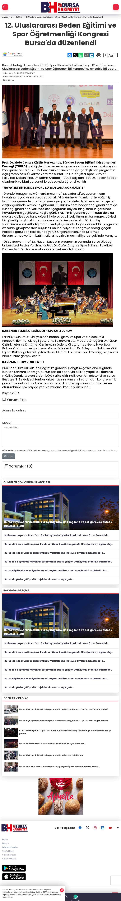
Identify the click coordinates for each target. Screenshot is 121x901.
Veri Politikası (8, 851)
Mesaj (6, 423)
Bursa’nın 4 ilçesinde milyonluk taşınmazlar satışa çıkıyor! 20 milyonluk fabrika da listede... (58, 561)
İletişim (5, 843)
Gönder (8, 456)
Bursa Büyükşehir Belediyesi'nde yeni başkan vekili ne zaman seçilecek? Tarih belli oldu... (56, 570)
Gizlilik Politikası (9, 855)
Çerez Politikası (9, 858)
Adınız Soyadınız (14, 410)
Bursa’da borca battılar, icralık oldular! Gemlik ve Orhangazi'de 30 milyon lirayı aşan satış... (58, 544)
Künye (5, 839)
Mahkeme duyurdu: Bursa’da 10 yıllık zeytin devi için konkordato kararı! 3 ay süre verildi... (56, 535)
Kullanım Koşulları (10, 847)
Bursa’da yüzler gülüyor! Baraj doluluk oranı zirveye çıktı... (39, 579)
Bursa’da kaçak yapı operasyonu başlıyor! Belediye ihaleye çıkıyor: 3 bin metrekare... (54, 552)
